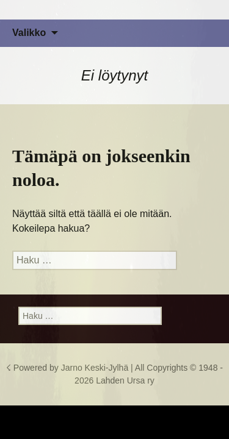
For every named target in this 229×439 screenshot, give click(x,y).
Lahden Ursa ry (125, 380)
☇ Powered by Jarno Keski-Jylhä (68, 368)
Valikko (29, 32)
